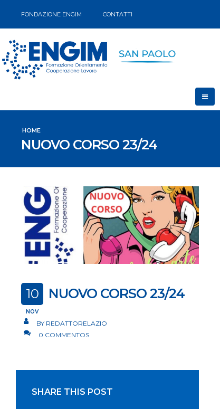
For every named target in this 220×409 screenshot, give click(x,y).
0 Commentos (64, 335)
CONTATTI (117, 14)
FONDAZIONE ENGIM (51, 14)
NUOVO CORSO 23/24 (117, 293)
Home (31, 130)
